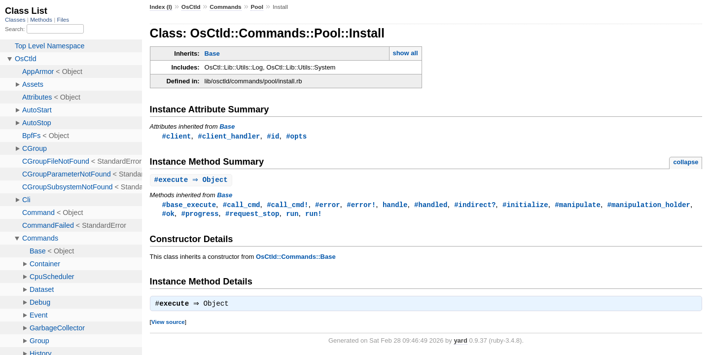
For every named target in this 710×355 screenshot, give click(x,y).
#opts (296, 136)
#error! (361, 206)
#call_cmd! (287, 206)
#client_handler (229, 136)
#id (273, 136)
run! (313, 215)
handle (395, 206)
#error (327, 206)
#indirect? (475, 206)
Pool (256, 6)
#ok (168, 215)
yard (460, 343)
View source (168, 324)
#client (176, 136)
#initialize (525, 206)
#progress (200, 215)
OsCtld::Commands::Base (296, 258)
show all (405, 53)
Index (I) (161, 6)
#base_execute (189, 206)
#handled (430, 206)
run (292, 215)
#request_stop (252, 215)
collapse (685, 162)
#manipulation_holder (648, 206)
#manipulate (578, 206)
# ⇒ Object (192, 180)
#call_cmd (241, 206)
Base (212, 53)
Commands (225, 6)
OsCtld (191, 6)
